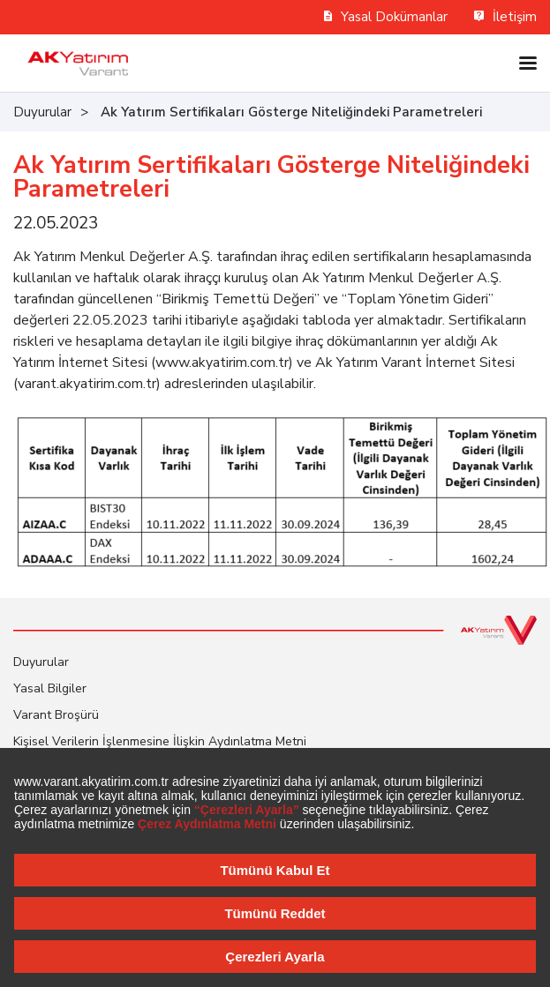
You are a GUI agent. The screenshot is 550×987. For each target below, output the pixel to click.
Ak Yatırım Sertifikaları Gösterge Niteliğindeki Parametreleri (291, 112)
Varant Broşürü (56, 715)
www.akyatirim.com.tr (222, 362)
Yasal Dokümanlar (386, 17)
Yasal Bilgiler (50, 688)
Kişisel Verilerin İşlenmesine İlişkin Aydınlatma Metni (159, 741)
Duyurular (42, 112)
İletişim (505, 17)
